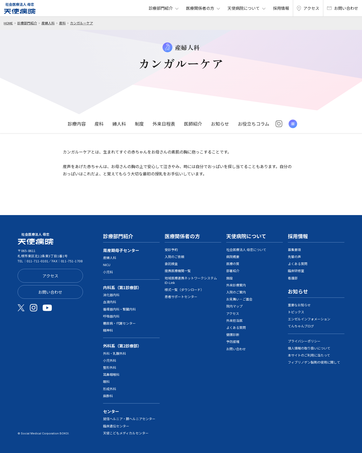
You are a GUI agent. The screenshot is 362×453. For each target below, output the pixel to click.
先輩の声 (294, 256)
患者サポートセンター (181, 296)
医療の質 (232, 263)
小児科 (108, 272)
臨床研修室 (296, 270)
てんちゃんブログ (301, 326)
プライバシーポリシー (304, 341)
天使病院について (244, 8)
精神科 (108, 330)
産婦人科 (48, 23)
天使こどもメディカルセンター (126, 433)
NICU (106, 264)
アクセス (308, 8)
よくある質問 (236, 327)
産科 (62, 23)
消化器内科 (111, 294)
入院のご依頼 (174, 256)
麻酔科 (108, 395)
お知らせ (220, 123)
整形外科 (109, 367)
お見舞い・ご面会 (239, 299)
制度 (139, 123)
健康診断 (232, 334)
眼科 (106, 381)
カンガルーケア (81, 23)
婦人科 (119, 123)
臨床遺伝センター (116, 426)
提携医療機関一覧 (178, 270)
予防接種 (232, 341)
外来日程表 (164, 123)
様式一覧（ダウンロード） (184, 289)
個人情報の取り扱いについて (309, 348)
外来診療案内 (236, 285)
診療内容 (77, 123)
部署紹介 (232, 270)
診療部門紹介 (161, 8)
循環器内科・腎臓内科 (119, 309)
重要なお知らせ (299, 305)
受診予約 (171, 249)
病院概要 (232, 256)
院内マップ (234, 306)
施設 (229, 278)
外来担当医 (234, 320)
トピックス (296, 312)
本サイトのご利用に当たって (309, 355)
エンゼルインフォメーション (309, 319)
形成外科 (109, 388)
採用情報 (281, 8)
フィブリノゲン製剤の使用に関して (314, 362)
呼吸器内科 (111, 316)
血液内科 (109, 301)
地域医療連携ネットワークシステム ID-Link (191, 280)
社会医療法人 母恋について (246, 249)
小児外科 (109, 360)
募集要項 (294, 249)
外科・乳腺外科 (114, 353)
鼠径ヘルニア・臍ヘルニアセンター (129, 418)
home (8, 23)
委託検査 (171, 263)
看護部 (293, 278)
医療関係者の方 (200, 8)
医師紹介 (193, 123)
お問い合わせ (342, 8)
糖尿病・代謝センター (119, 323)
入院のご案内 (236, 292)
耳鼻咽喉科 (111, 374)
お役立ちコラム (253, 123)
